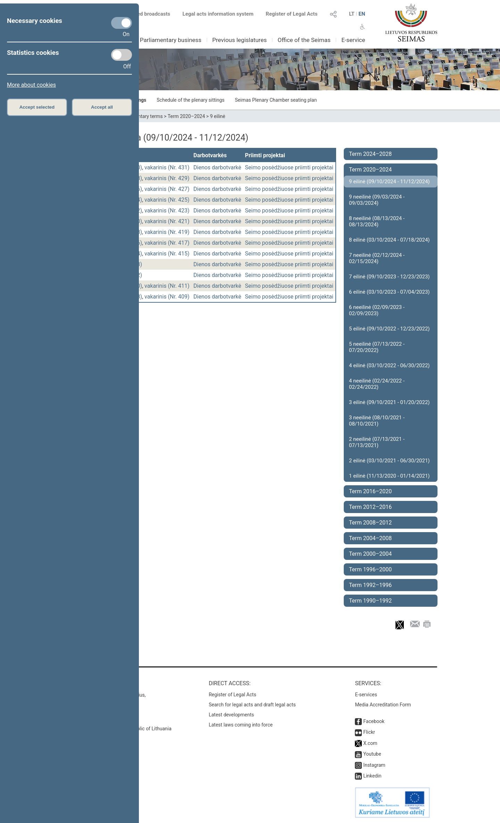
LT (352, 14)
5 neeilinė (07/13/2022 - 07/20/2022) (377, 347)
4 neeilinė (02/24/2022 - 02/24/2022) (377, 384)
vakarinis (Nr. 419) (167, 232)
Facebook (373, 721)
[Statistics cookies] (121, 55)
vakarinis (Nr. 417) (167, 243)
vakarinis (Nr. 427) (167, 189)
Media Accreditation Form (383, 704)
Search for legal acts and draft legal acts (252, 704)
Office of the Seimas (304, 39)
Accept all (102, 107)
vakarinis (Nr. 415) (167, 253)
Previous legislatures (239, 39)
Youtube (372, 754)
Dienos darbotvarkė (217, 167)
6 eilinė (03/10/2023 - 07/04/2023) (389, 292)
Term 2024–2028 (370, 154)
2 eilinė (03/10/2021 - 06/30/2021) (389, 460)
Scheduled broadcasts (140, 14)
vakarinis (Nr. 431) (167, 167)
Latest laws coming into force (241, 725)
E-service (353, 39)
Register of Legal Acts (291, 14)
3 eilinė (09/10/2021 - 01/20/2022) (389, 402)
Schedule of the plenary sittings (190, 100)
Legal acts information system (218, 14)
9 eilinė (217, 116)
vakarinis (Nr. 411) (167, 286)
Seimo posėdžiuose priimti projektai (289, 167)
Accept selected (37, 107)
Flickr (369, 732)
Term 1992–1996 (370, 585)
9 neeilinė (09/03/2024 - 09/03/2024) (377, 200)
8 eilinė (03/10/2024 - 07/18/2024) (389, 240)
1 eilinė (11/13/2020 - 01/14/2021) (389, 476)
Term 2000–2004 (370, 554)
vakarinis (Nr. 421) (167, 221)
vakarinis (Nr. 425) (167, 199)
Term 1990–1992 (370, 600)
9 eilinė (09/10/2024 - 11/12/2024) (389, 181)
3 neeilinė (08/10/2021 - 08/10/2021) (377, 420)
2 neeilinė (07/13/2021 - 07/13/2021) (377, 442)
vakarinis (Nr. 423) (167, 210)
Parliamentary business (170, 39)
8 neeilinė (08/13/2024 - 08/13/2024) (377, 221)
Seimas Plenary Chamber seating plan (276, 100)
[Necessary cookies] (121, 23)
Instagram (374, 765)
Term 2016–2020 (370, 491)
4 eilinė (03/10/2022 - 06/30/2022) (389, 365)
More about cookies (31, 85)
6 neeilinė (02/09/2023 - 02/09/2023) (377, 310)
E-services (366, 694)
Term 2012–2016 (370, 507)
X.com (370, 743)
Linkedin (372, 776)
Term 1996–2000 (370, 569)
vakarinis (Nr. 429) (167, 178)
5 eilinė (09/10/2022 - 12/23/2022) (389, 329)
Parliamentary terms (140, 116)
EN (361, 14)
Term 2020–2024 (186, 116)
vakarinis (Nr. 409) (167, 296)
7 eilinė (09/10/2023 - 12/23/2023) (389, 277)
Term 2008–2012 (370, 522)
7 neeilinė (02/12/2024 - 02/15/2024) (377, 258)
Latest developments (231, 714)
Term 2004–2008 (370, 538)
